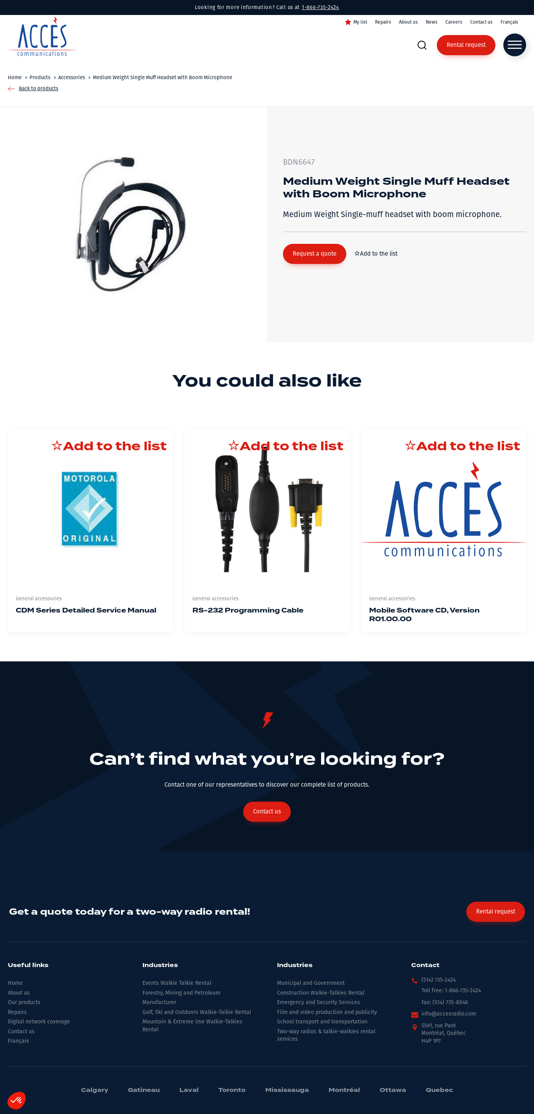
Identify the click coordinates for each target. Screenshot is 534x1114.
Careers (453, 22)
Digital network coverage (39, 1021)
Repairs (383, 22)
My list (360, 22)
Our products (24, 1002)
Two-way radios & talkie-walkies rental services (326, 1035)
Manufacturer (159, 1002)
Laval (189, 1090)
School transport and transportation (322, 1021)
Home (15, 983)
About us (408, 22)
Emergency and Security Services (318, 1002)
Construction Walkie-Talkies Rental (320, 993)
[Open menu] (514, 44)
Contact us (481, 22)
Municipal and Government (311, 983)
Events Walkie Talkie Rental (176, 983)
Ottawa (393, 1090)
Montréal (344, 1090)
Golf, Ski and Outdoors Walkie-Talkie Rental (196, 1012)
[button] (314, 254)
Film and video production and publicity (327, 1012)
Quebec (439, 1090)
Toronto (232, 1090)
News (432, 22)
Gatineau (144, 1090)
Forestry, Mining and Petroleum (181, 993)
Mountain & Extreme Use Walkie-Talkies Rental (192, 1025)
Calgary (94, 1090)
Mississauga (287, 1090)
